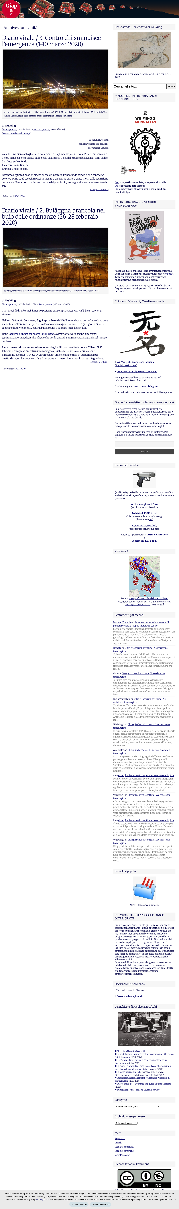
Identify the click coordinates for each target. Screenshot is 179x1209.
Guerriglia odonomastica (137, 604)
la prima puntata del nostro (31, 333)
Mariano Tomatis (122, 622)
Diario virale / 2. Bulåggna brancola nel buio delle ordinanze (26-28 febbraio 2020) (53, 216)
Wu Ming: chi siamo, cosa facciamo (136, 362)
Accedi (118, 1142)
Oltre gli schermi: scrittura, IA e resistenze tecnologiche (146, 775)
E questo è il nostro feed (144, 525)
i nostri (145, 386)
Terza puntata (45, 304)
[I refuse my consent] (175, 1199)
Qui (116, 185)
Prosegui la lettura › (99, 189)
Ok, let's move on (79, 1204)
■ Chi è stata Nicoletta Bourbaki (130, 1051)
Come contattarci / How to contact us (137, 371)
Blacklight (40, 1199)
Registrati (120, 1138)
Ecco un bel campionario (130, 996)
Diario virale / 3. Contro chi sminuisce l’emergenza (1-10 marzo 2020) (51, 41)
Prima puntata (9, 129)
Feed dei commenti (124, 1151)
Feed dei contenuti (124, 1146)
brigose (168, 273)
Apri (117, 182)
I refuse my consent (101, 1204)
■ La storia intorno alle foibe (128, 1072)
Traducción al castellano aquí (16, 133)
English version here (126, 365)
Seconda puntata (41, 129)
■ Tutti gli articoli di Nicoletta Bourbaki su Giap (137, 1090)
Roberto (117, 648)
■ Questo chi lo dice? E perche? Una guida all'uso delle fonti (143, 1084)
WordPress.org (122, 1155)
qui (150, 519)
